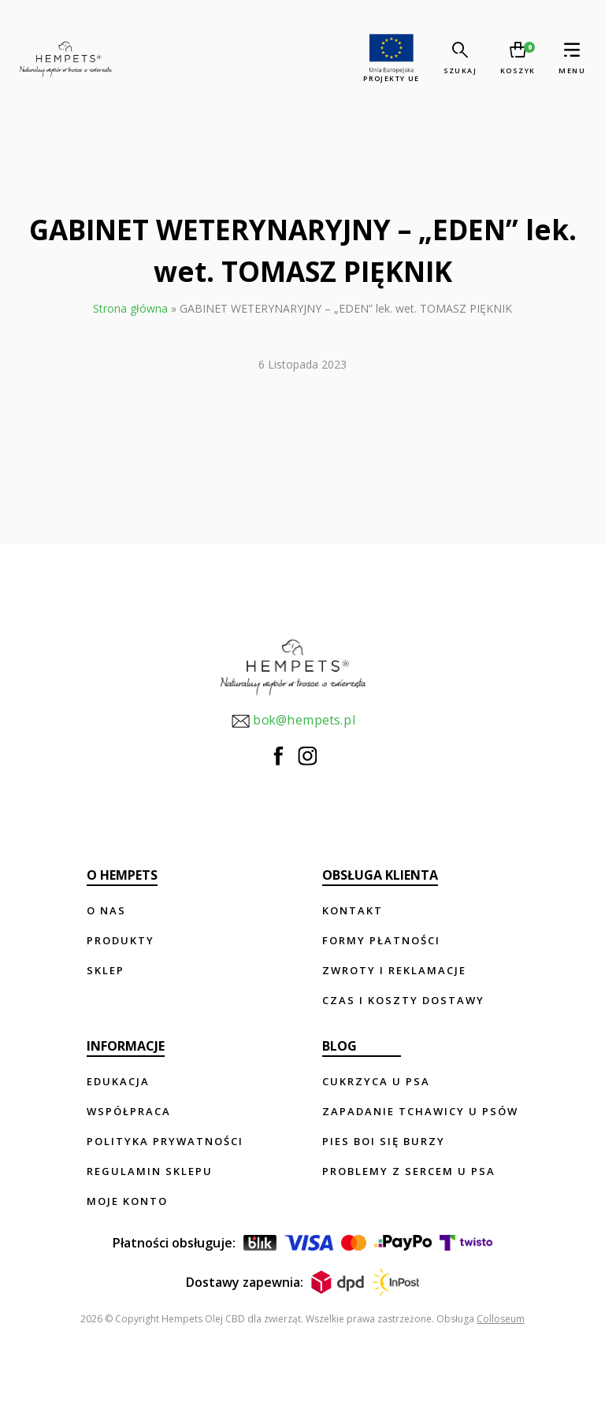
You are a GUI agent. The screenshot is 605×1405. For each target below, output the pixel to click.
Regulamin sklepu (150, 1171)
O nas (106, 910)
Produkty (120, 940)
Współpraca (129, 1111)
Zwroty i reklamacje (394, 970)
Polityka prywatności (165, 1141)
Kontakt (352, 910)
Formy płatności (381, 940)
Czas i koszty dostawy (403, 1000)
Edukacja (118, 1081)
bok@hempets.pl (293, 721)
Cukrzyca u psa (376, 1081)
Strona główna (130, 308)
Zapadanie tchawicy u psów (420, 1111)
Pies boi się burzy (383, 1141)
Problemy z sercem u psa (409, 1171)
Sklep (105, 970)
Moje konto (127, 1201)
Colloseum (501, 1318)
